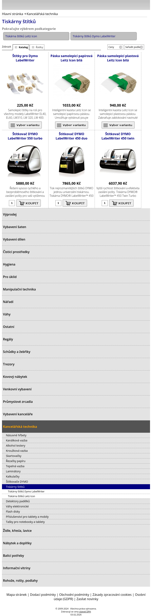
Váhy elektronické (17, 506)
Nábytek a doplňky (17, 543)
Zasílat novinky (87, 599)
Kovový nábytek (15, 376)
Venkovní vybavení (17, 389)
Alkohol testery (15, 445)
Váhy (6, 314)
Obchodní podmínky (74, 594)
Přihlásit (126, 5)
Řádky (39, 47)
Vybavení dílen (14, 239)
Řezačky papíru (15, 461)
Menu (6, 6)
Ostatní (8, 327)
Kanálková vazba (16, 440)
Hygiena (9, 264)
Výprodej (10, 214)
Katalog (23, 47)
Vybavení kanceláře (18, 414)
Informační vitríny (16, 568)
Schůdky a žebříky (16, 352)
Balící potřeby (13, 555)
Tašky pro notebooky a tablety (25, 522)
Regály (8, 339)
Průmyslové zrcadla (18, 401)
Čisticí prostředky (16, 252)
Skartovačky (13, 456)
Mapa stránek (17, 594)
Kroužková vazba (17, 451)
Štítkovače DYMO (17, 481)
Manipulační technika (19, 289)
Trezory (8, 364)
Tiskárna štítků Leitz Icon (21, 496)
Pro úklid (10, 277)
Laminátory (13, 471)
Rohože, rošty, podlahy (20, 580)
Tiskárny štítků (15, 487)
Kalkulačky (12, 476)
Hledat (135, 6)
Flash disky (13, 511)
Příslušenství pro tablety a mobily (27, 517)
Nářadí (8, 302)
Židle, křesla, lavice (17, 530)
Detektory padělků (18, 501)
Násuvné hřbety (16, 435)
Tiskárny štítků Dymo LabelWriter (26, 491)
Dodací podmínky (43, 594)
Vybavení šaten (14, 227)
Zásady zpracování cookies (112, 594)
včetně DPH (85, 611)
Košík (146, 5)
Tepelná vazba (15, 466)
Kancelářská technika (42, 14)
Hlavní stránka (12, 14)
